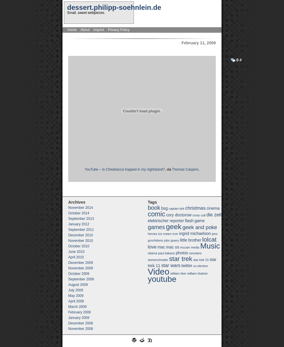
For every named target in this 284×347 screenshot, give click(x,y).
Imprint (98, 30)
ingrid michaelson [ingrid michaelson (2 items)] (195, 233)
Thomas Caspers (185, 169)
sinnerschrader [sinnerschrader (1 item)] (158, 260)
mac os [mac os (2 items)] (172, 247)
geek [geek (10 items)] (174, 227)
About (84, 30)
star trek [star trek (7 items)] (180, 258)
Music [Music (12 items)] (210, 246)
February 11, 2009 (199, 43)
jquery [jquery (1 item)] (175, 240)
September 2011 (81, 230)
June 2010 (76, 252)
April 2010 (76, 257)
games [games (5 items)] (156, 227)
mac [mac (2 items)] (161, 247)
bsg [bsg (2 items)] (164, 208)
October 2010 (78, 246)
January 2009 (78, 318)
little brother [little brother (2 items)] (190, 240)
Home (72, 30)
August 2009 (78, 285)
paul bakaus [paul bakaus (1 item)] (166, 253)
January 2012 (78, 224)
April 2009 (76, 301)
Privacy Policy (119, 30)
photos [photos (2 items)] (182, 253)
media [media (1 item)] (195, 247)
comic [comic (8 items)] (156, 214)
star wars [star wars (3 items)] (170, 265)
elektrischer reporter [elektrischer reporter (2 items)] (166, 220)
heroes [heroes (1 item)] (152, 233)
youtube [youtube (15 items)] (162, 279)
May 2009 (76, 296)
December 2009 (80, 263)
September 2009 (81, 279)
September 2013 (81, 219)
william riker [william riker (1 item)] (178, 273)
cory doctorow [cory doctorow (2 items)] (179, 215)
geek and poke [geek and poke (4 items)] (199, 227)
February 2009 (79, 312)
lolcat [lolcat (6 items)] (209, 239)
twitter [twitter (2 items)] (186, 265)
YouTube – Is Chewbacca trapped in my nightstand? (124, 169)
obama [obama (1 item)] (152, 253)
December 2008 (80, 323)
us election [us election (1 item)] (200, 266)
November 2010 (80, 241)
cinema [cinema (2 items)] (213, 208)
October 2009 (78, 274)
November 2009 (80, 268)
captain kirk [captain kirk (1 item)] (176, 208)
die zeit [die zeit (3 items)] (214, 214)
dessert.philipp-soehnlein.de (114, 7)
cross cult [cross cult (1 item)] (198, 215)
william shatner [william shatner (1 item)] (197, 273)
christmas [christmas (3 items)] (195, 208)
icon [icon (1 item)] (175, 233)
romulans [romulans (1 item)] (195, 253)
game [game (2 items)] (200, 220)
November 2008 (80, 329)
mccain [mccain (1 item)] (185, 247)
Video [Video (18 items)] (158, 271)
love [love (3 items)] (152, 246)
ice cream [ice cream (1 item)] (164, 233)
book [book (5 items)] (154, 207)
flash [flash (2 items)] (189, 220)
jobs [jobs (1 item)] (167, 240)
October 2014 (78, 213)
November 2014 (80, 208)
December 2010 (80, 235)
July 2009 (75, 290)
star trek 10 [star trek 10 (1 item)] (201, 260)
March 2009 (77, 307)
